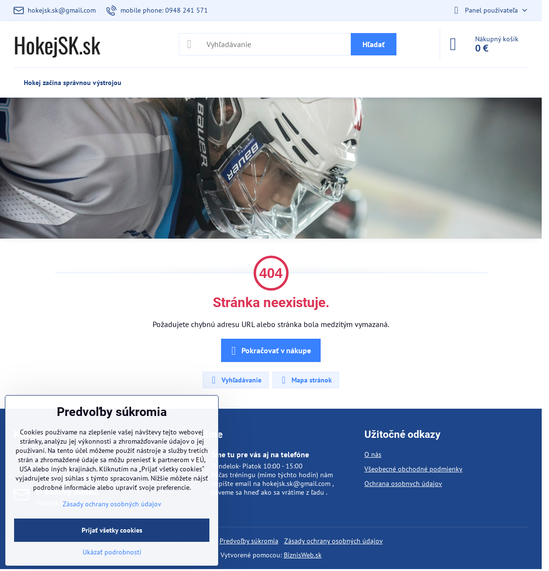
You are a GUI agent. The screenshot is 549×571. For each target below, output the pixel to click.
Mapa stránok (305, 380)
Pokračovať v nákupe (269, 351)
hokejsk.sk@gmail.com (296, 483)
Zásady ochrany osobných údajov (333, 540)
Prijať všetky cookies (112, 530)
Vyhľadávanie (235, 380)
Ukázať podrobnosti (112, 552)
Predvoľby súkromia (249, 540)
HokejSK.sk (57, 44)
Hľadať (373, 44)
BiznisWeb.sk (303, 555)
